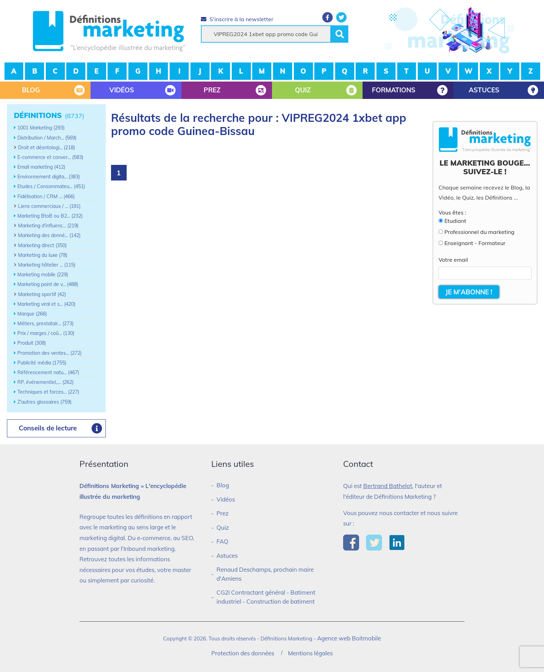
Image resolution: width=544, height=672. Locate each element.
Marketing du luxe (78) (42, 255)
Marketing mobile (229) (42, 274)
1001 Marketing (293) (41, 128)
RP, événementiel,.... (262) (45, 382)
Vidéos (225, 499)
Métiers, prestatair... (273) (45, 323)
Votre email (453, 259)
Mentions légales (310, 653)
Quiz (222, 527)
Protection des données (242, 653)
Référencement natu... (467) (48, 372)
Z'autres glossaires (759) (44, 402)
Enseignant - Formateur (474, 243)
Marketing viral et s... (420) (46, 304)
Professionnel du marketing (479, 231)
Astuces (227, 555)
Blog (222, 485)
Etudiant (455, 220)
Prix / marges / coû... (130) (45, 333)
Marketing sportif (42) (42, 294)
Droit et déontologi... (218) (46, 147)
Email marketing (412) (41, 167)
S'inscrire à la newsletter (237, 19)
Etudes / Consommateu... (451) (51, 186)
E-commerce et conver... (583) (50, 157)
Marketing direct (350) (42, 245)
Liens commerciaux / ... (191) (49, 206)
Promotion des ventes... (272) (49, 353)
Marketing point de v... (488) (47, 284)
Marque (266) (32, 314)
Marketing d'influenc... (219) (48, 225)
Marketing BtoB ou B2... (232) (50, 216)
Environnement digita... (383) (48, 177)
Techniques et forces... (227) (48, 392)
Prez (222, 513)
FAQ (222, 541)
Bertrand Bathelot (387, 485)
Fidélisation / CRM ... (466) (46, 196)
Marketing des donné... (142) (49, 235)
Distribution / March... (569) (46, 138)
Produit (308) (31, 343)
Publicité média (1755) (41, 363)
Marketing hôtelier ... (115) (46, 265)
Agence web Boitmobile (349, 638)
